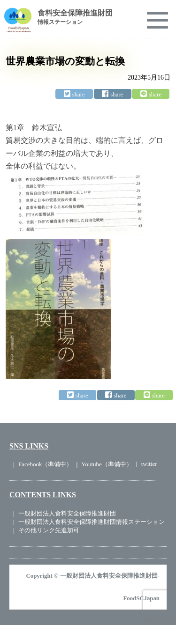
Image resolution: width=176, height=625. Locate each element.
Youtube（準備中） (106, 464)
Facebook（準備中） (45, 464)
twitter (149, 463)
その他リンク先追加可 (48, 530)
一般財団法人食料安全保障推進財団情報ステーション (91, 521)
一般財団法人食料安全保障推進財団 (67, 513)
